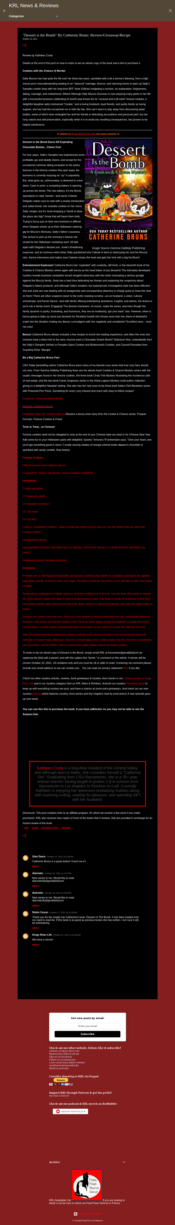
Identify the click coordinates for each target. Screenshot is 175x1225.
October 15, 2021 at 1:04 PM (60, 856)
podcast (36, 693)
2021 (26, 828)
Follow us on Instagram (62, 1059)
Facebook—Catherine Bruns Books (43, 398)
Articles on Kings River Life (64, 1051)
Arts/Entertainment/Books (64, 1065)
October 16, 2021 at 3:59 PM (58, 893)
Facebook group (135, 683)
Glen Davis (39, 856)
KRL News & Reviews (34, 5)
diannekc (37, 873)
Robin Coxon (40, 912)
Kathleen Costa (50, 768)
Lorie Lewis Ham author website (67, 1062)
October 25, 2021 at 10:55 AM (67, 935)
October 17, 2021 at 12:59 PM (63, 912)
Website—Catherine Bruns (38, 406)
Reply (36, 866)
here (125, 668)
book (35, 828)
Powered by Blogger (87, 1213)
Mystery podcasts (59, 1068)
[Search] (170, 11)
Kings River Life (42, 934)
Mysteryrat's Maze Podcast (64, 1053)
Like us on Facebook (60, 1056)
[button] (25, 45)
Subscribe (87, 1034)
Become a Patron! (59, 1095)
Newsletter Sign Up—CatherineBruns (44, 414)
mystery (66, 828)
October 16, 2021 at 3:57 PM (58, 873)
